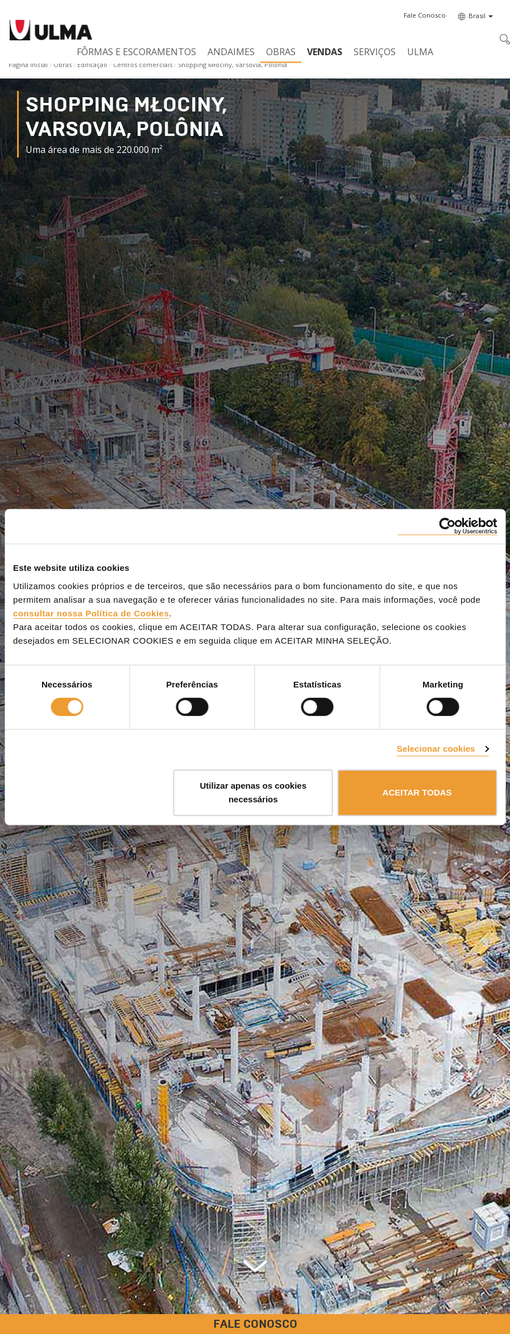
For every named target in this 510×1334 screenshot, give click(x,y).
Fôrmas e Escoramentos (136, 51)
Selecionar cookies (436, 748)
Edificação (92, 64)
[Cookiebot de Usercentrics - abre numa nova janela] (447, 526)
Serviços (375, 51)
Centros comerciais (142, 64)
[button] (425, 15)
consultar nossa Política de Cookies (91, 613)
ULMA (420, 51)
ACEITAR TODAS (417, 792)
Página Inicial (28, 64)
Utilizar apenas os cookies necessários (253, 792)
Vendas (324, 51)
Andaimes (231, 51)
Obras (281, 51)
